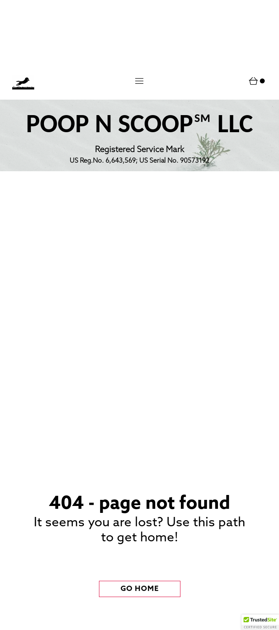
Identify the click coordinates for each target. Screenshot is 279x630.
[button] (139, 81)
